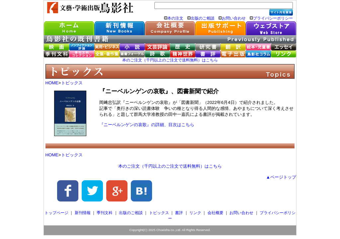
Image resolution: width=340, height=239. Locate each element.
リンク (195, 212)
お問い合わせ (234, 18)
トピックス (72, 82)
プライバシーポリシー (273, 18)
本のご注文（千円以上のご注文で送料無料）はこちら (170, 60)
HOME (51, 82)
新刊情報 (83, 212)
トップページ (56, 212)
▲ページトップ (281, 177)
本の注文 (175, 18)
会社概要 (215, 212)
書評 (179, 212)
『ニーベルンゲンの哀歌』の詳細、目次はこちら (146, 124)
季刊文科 (105, 212)
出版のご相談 (202, 18)
